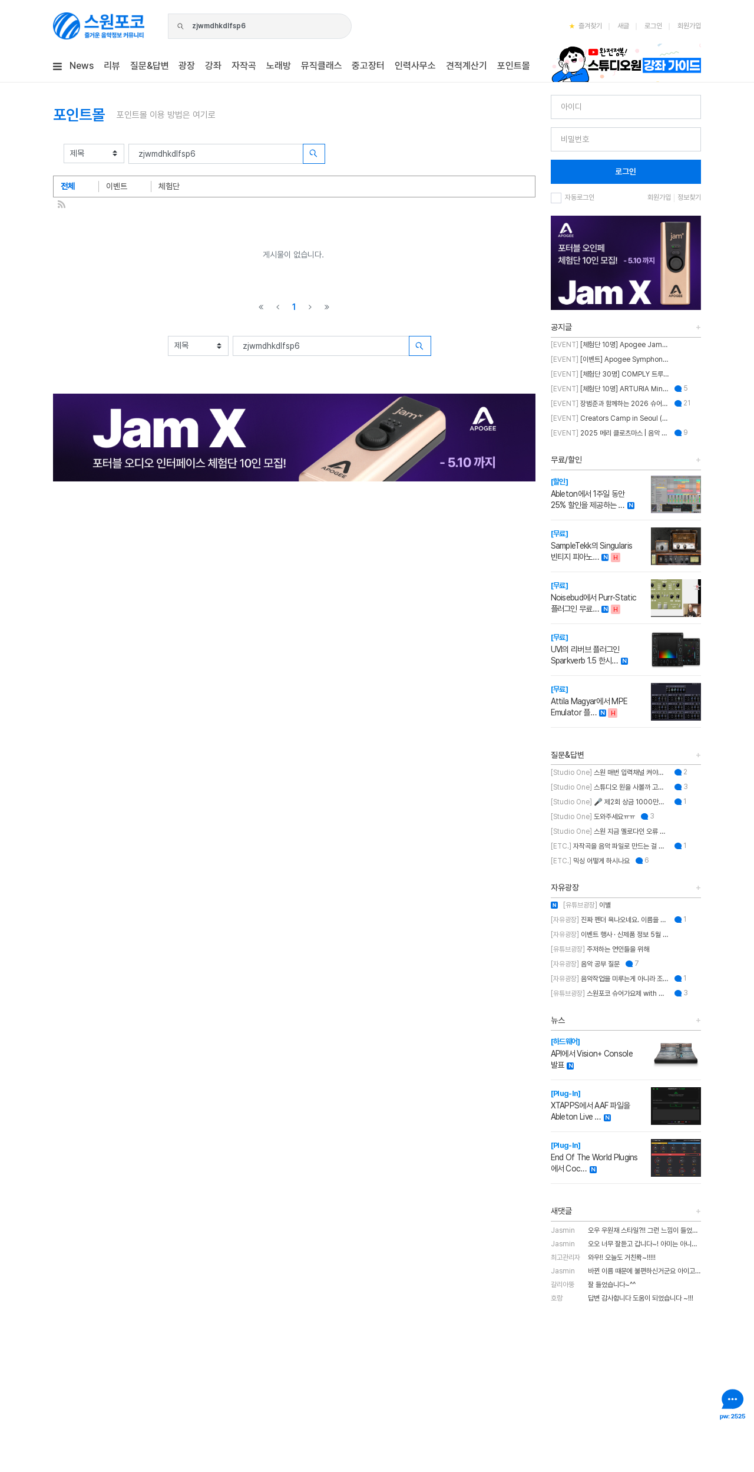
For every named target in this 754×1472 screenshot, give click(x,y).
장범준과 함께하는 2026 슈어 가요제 (610, 404)
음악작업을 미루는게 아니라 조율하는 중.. (610, 979)
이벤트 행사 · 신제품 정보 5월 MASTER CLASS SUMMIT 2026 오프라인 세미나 (610, 934)
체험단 (169, 186)
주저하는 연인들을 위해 (600, 949)
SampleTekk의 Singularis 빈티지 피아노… (592, 545)
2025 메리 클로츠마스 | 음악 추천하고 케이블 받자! (610, 433)
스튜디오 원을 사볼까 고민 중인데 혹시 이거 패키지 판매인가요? (610, 787)
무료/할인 (566, 459)
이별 (581, 905)
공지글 (561, 327)
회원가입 (689, 26)
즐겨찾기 (585, 26)
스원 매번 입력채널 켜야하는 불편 (610, 772)
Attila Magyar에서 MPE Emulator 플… (589, 701)
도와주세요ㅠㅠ (593, 817)
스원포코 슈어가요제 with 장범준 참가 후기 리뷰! (610, 993)
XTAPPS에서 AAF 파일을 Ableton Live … (590, 1105)
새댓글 (561, 1211)
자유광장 (565, 887)
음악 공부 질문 (585, 964)
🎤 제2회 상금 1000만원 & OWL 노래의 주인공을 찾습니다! (610, 802)
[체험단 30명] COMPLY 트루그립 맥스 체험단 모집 (610, 374)
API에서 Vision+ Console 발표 (592, 1053)
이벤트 (116, 186)
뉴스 (558, 1020)
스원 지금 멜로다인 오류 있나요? (610, 831)
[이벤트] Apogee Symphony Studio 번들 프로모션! (610, 359)
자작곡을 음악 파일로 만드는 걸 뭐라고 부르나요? (610, 846)
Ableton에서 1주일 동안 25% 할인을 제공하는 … (588, 493)
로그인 (653, 26)
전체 (68, 186)
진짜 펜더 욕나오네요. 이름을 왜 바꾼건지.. (610, 920)
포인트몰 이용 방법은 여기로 (166, 115)
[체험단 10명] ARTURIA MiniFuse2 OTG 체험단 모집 (610, 389)
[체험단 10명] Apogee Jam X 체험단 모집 (610, 345)
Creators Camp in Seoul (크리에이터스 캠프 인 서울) (610, 418)
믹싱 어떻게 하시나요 (590, 861)
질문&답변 (567, 755)
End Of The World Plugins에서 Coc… (594, 1157)
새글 (623, 26)
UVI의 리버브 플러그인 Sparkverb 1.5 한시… (585, 649)
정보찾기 (689, 197)
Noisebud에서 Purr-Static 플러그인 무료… (594, 597)
